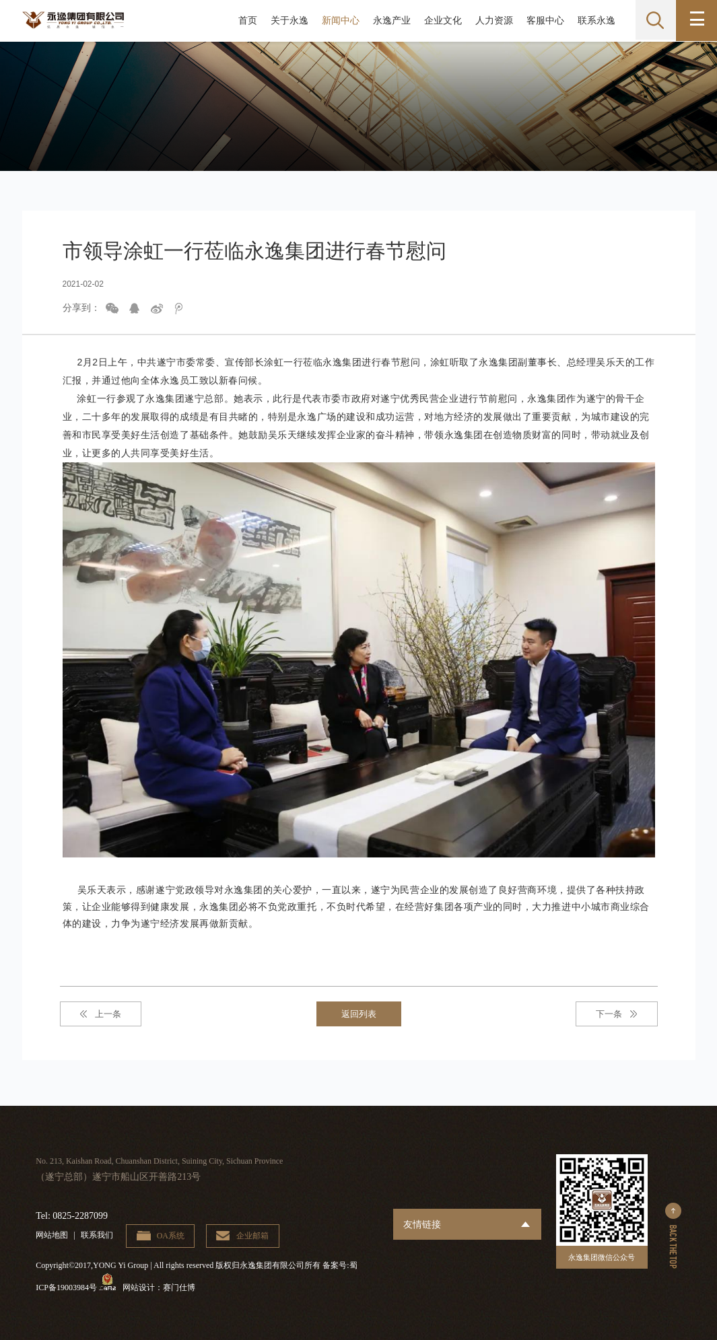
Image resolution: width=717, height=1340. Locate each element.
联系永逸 (594, 20)
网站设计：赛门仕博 (163, 1288)
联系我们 (97, 1235)
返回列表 (359, 1014)
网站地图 (52, 1235)
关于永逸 (287, 20)
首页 (245, 20)
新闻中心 (338, 20)
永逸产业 (390, 20)
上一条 (108, 1014)
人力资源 (492, 20)
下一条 (608, 1014)
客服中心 (543, 20)
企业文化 (441, 20)
